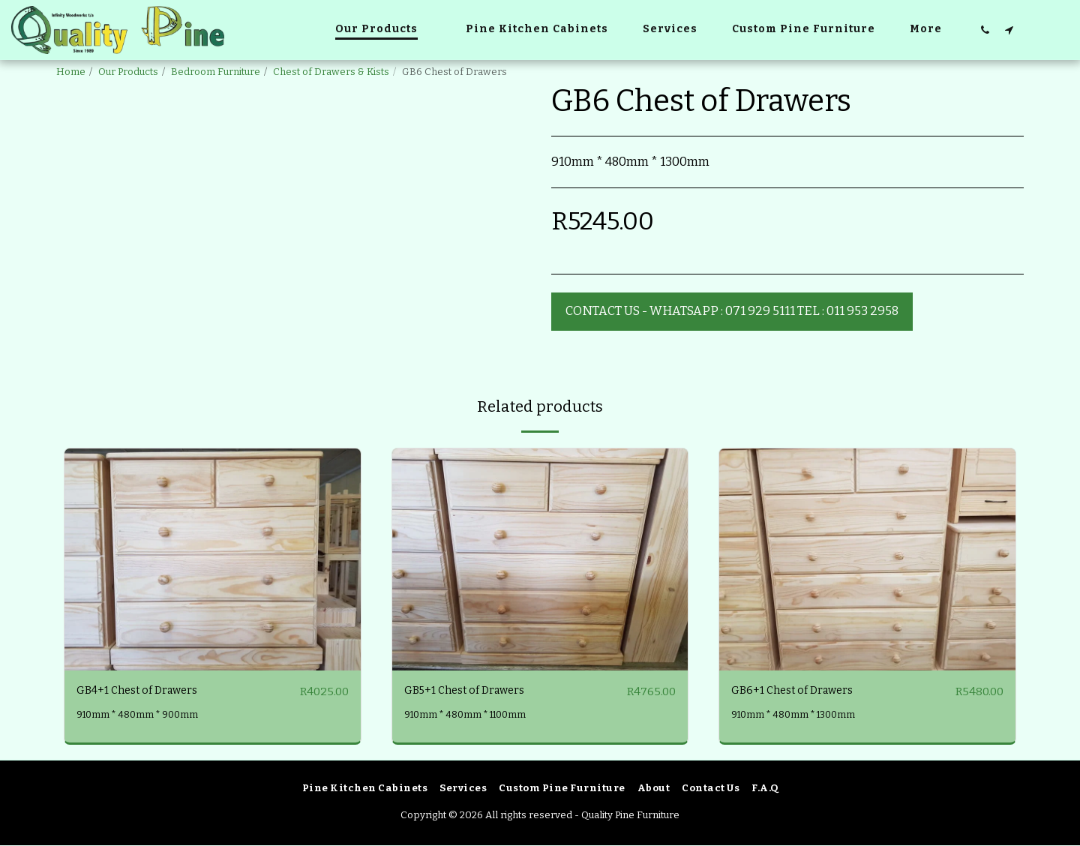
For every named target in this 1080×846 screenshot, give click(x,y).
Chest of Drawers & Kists (331, 71)
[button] (985, 29)
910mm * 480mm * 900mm (141, 715)
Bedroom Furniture (215, 71)
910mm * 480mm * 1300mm (797, 715)
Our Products (128, 71)
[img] (212, 559)
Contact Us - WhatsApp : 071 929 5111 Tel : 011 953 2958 (732, 311)
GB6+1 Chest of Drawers (799, 691)
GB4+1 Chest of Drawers (144, 691)
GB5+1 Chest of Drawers (472, 691)
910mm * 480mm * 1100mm (470, 715)
